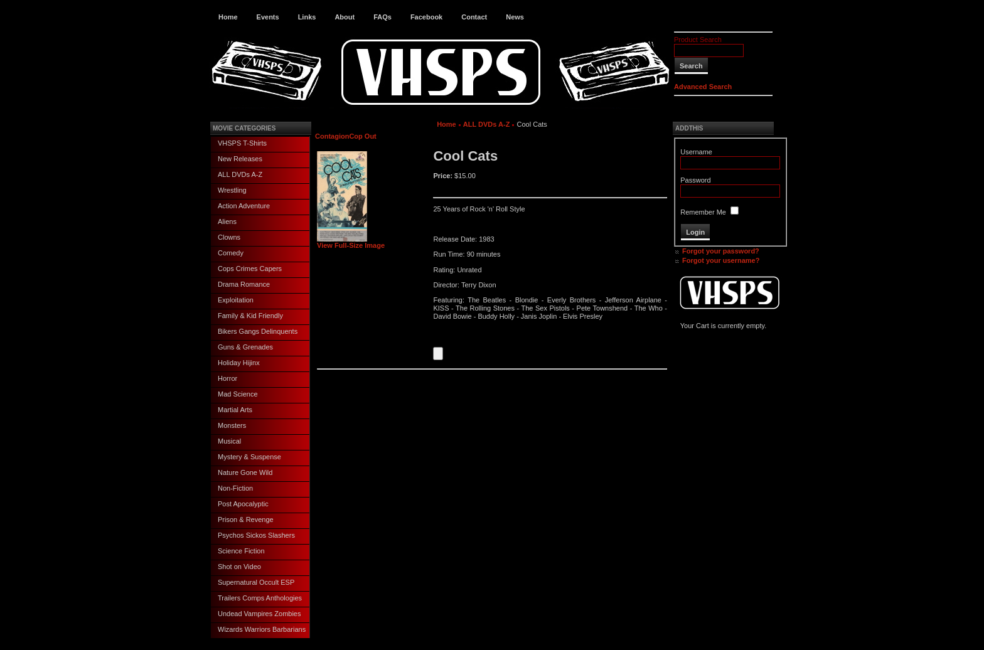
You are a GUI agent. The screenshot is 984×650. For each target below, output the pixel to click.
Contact (474, 17)
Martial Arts (235, 409)
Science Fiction (241, 551)
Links (307, 17)
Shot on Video (239, 566)
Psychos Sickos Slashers (256, 535)
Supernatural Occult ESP (256, 582)
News (515, 17)
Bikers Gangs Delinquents (257, 331)
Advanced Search (703, 86)
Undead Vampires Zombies (259, 613)
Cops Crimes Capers (250, 268)
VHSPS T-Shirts (242, 143)
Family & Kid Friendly (250, 315)
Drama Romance (244, 284)
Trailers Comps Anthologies (260, 598)
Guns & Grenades (245, 347)
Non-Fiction (235, 488)
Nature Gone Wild (245, 472)
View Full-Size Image (351, 242)
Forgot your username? (720, 260)
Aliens (227, 221)
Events (268, 17)
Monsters (232, 425)
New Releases (240, 158)
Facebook (426, 17)
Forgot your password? (720, 251)
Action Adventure (244, 206)
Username (696, 152)
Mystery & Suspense (249, 457)
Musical (229, 441)
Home (228, 17)
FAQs (382, 17)
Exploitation (236, 300)
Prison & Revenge (246, 519)
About (344, 17)
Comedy (230, 253)
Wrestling (232, 190)
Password (695, 180)
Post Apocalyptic (243, 504)
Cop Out (362, 136)
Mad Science (238, 394)
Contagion (332, 136)
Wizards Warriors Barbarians (262, 629)
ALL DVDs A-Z (240, 174)
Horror (227, 378)
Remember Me (703, 212)
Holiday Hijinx (239, 362)
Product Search (698, 39)
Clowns (229, 237)
